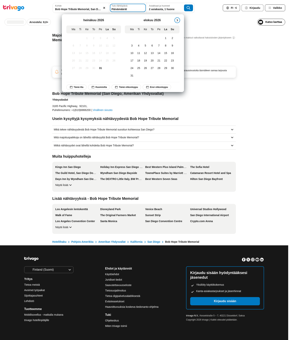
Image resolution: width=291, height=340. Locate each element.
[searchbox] (81, 9)
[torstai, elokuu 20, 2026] (152, 60)
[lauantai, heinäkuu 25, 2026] (107, 60)
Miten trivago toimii (116, 325)
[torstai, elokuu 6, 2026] (152, 45)
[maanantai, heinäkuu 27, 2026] (73, 68)
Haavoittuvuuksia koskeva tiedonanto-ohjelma (132, 306)
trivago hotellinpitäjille (36, 320)
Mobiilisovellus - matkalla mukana (43, 314)
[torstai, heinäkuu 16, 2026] (93, 53)
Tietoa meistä (32, 284)
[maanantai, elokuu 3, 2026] (132, 45)
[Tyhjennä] (104, 7)
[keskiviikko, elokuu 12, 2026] (145, 53)
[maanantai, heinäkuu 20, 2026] (73, 60)
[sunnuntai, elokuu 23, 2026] (172, 60)
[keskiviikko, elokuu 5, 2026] (145, 45)
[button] (81, 8)
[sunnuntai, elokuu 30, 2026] (172, 68)
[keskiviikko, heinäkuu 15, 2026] (87, 53)
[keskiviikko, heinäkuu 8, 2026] (87, 45)
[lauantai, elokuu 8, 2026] (165, 45)
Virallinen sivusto (103, 110)
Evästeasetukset (115, 301)
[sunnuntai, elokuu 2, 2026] (172, 38)
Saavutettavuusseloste (118, 285)
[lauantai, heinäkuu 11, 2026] (107, 45)
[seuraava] (177, 20)
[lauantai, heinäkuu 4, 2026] (107, 38)
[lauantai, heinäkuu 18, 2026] (107, 53)
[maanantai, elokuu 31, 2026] (132, 75)
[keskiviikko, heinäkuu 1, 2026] (87, 38)
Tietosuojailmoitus (115, 290)
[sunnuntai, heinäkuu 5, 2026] (114, 38)
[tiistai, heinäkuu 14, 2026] (80, 53)
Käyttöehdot (112, 274)
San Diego (153, 241)
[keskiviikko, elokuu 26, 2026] (145, 68)
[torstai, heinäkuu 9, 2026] (93, 45)
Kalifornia (136, 241)
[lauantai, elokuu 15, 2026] (165, 53)
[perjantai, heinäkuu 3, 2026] (100, 38)
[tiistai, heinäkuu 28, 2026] (80, 68)
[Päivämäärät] (128, 8)
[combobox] (81, 8)
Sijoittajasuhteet (33, 295)
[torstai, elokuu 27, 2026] (152, 68)
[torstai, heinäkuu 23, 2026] (93, 60)
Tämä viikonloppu (126, 87)
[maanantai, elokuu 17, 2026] (132, 60)
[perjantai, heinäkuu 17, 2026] (100, 53)
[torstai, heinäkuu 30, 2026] (93, 68)
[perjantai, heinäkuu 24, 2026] (100, 60)
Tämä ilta (76, 87)
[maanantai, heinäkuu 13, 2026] (73, 53)
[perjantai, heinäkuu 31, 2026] (100, 68)
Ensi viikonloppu (157, 87)
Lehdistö (29, 301)
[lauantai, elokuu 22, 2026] (165, 60)
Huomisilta (99, 87)
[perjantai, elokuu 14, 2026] (159, 53)
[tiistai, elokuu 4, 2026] (138, 45)
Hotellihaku (59, 241)
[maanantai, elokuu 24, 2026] (132, 68)
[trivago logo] (13, 8)
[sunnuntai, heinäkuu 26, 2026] (114, 60)
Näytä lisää (64, 185)
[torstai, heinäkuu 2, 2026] (93, 38)
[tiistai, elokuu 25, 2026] (138, 68)
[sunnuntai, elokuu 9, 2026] (172, 45)
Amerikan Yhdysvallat (112, 241)
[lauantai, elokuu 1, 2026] (165, 38)
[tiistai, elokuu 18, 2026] (138, 60)
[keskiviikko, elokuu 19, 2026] (145, 60)
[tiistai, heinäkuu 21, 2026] (80, 60)
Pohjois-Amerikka (82, 241)
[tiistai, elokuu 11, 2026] (138, 53)
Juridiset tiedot (113, 279)
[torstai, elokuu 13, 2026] (152, 53)
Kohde (58, 5)
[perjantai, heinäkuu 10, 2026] (100, 45)
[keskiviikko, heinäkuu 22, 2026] (87, 60)
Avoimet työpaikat (34, 290)
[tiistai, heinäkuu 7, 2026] (80, 45)
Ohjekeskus (112, 320)
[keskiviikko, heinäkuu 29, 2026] (87, 68)
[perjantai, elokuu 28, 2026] (159, 68)
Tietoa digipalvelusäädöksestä (122, 295)
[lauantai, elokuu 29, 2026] (165, 68)
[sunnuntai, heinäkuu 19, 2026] (114, 53)
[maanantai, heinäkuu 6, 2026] (73, 45)
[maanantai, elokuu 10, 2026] (132, 53)
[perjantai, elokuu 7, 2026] (159, 45)
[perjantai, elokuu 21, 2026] (159, 60)
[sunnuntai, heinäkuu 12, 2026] (114, 45)
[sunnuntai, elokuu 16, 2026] (172, 53)
